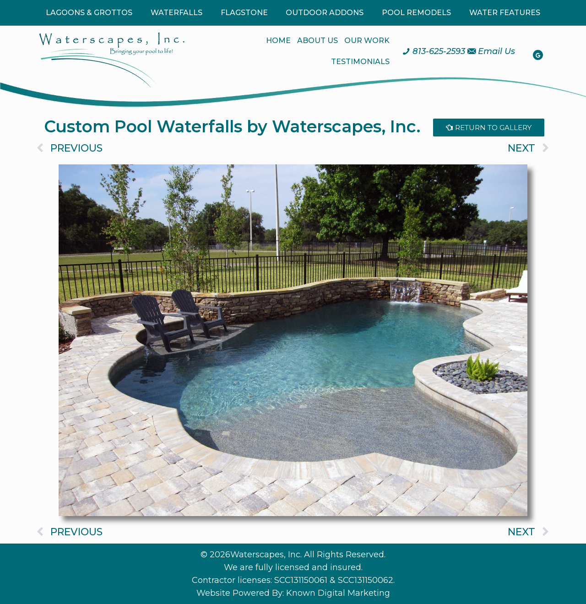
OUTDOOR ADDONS (325, 12)
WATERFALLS (176, 12)
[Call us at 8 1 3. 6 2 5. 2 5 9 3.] (433, 51)
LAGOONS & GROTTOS (89, 12)
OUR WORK (367, 40)
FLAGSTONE (244, 12)
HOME (278, 40)
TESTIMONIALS (360, 61)
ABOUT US (317, 40)
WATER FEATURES (504, 12)
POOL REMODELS (416, 12)
